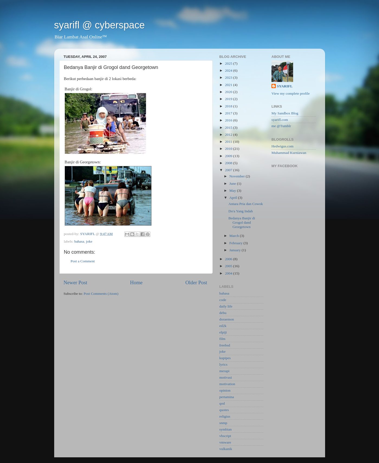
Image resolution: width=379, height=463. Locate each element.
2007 (229, 170)
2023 (229, 77)
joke (89, 241)
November (237, 176)
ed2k (222, 326)
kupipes (225, 358)
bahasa (79, 241)
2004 (229, 273)
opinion (225, 390)
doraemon (226, 319)
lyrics (223, 364)
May (233, 190)
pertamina (226, 397)
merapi (224, 371)
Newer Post (76, 282)
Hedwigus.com (282, 146)
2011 (229, 142)
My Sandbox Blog (284, 113)
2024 (229, 70)
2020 (229, 92)
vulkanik (225, 449)
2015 (229, 127)
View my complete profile (290, 93)
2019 (229, 99)
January (235, 250)
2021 (229, 85)
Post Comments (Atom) (101, 294)
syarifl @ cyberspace (99, 25)
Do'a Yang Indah (240, 211)
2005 (229, 266)
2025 (229, 63)
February (236, 243)
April (233, 198)
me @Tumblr (281, 126)
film (222, 339)
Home (136, 282)
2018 (229, 106)
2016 (229, 120)
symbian (225, 429)
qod (222, 403)
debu (222, 313)
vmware (225, 442)
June (233, 183)
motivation (227, 384)
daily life (225, 306)
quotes (224, 410)
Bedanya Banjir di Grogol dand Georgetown (241, 222)
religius (225, 416)
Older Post (196, 282)
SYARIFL (285, 86)
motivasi (225, 377)
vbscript (225, 436)
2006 (229, 259)
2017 (229, 113)
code (222, 300)
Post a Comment (83, 261)
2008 (229, 163)
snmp (223, 423)
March (234, 236)
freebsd (224, 345)
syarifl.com (279, 120)
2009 (229, 156)
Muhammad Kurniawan (288, 153)
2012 (229, 135)
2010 (229, 149)
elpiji (223, 332)
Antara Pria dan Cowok (245, 204)
